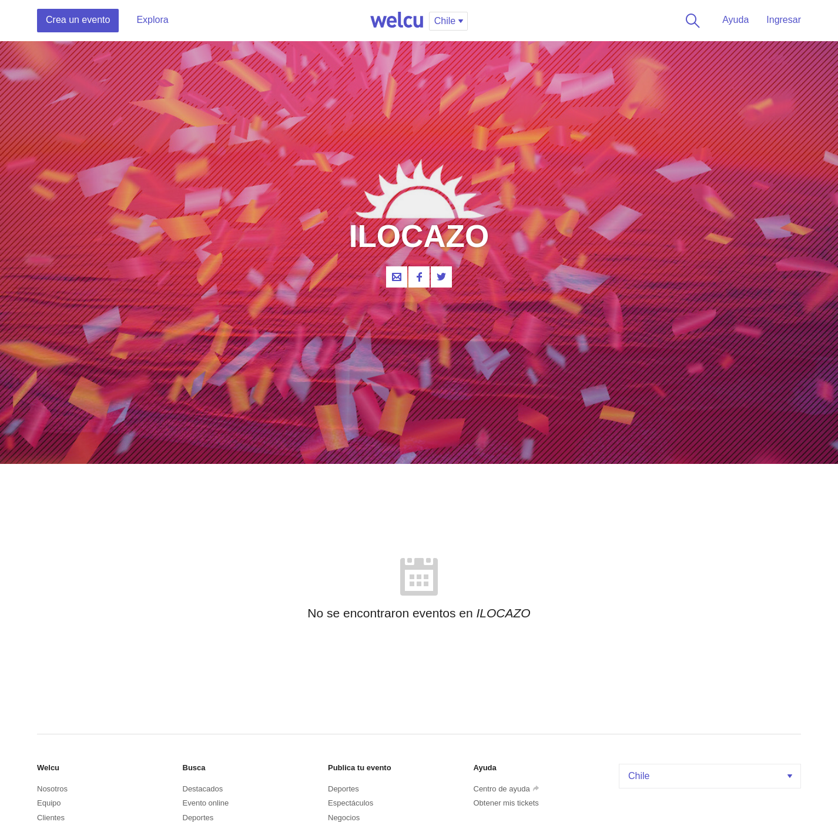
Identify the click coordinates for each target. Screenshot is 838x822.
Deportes (198, 817)
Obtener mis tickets (506, 802)
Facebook (419, 277)
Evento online (206, 802)
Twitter (441, 277)
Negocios (344, 817)
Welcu (396, 20)
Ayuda (735, 20)
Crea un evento (78, 20)
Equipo (49, 802)
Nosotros (52, 788)
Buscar (690, 21)
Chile (711, 776)
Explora (152, 20)
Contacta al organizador (396, 277)
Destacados (203, 788)
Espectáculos (350, 802)
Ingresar (783, 20)
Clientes (51, 817)
